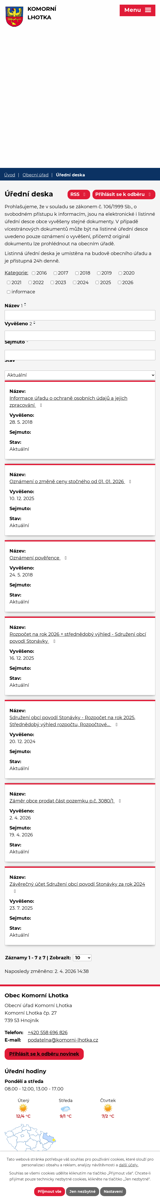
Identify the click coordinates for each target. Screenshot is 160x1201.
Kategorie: (16, 273)
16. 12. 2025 (22, 658)
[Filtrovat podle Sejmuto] (80, 355)
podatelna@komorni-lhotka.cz (63, 1040)
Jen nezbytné (83, 1191)
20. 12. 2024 (22, 741)
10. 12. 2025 (22, 498)
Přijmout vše (49, 1191)
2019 (106, 273)
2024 (83, 282)
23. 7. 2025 (21, 908)
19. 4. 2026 (21, 835)
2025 (105, 282)
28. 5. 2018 (21, 422)
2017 (63, 273)
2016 (41, 273)
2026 (127, 282)
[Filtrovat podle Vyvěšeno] (80, 336)
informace (23, 292)
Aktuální (19, 449)
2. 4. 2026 (20, 818)
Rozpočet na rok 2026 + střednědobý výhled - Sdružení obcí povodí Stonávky (78, 637)
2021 (17, 282)
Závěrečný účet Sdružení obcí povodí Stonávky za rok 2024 (77, 887)
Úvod (9, 174)
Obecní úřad (36, 174)
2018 (85, 273)
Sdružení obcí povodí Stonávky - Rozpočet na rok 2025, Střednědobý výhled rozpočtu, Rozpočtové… (72, 721)
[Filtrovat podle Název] (80, 315)
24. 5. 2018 (21, 575)
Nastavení (113, 1191)
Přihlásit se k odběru (124, 194)
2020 (129, 273)
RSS (79, 194)
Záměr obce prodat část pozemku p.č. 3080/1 (66, 801)
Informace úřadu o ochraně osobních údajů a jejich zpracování (68, 401)
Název (14, 306)
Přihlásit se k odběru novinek (44, 1054)
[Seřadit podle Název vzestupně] (25, 303)
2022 (38, 282)
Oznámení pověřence (39, 558)
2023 (60, 282)
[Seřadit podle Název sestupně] (25, 305)
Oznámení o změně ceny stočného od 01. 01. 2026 (71, 481)
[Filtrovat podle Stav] (80, 375)
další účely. (128, 1165)
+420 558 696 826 (48, 1032)
